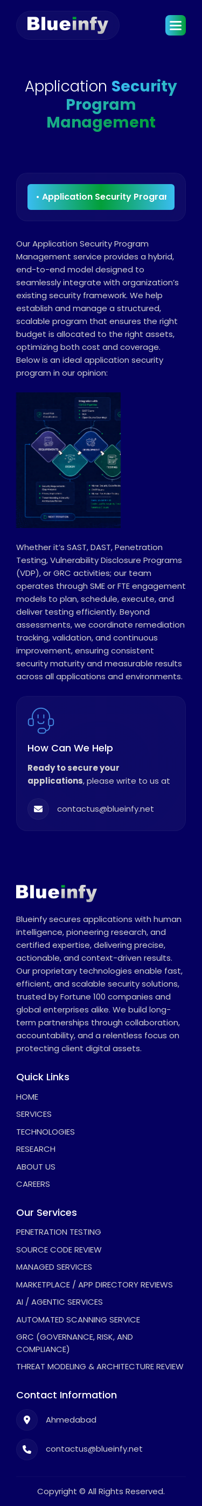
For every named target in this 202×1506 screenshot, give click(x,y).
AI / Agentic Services (59, 1301)
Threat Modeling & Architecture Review (100, 1366)
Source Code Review (59, 1249)
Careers (33, 1184)
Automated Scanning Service (78, 1319)
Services (34, 1114)
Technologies (45, 1131)
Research (35, 1149)
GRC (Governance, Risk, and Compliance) (74, 1343)
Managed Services (54, 1266)
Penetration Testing (58, 1231)
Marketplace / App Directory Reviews (94, 1284)
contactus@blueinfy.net (105, 809)
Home (27, 1096)
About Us (35, 1166)
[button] (175, 25)
